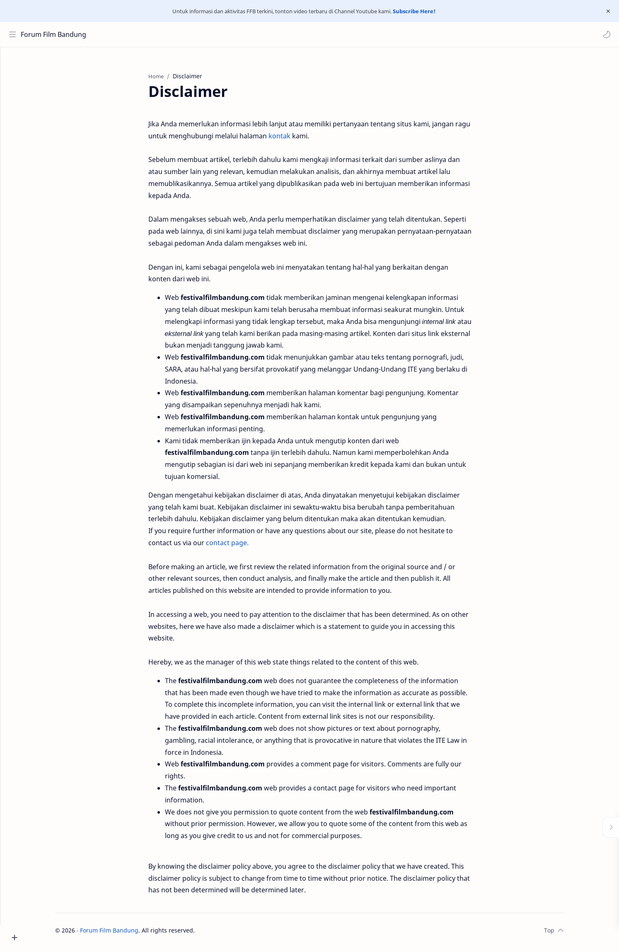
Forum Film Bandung (55, 34)
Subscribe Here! (414, 11)
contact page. (242, 546)
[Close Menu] (606, 11)
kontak (295, 140)
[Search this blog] (172, 34)
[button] (604, 34)
